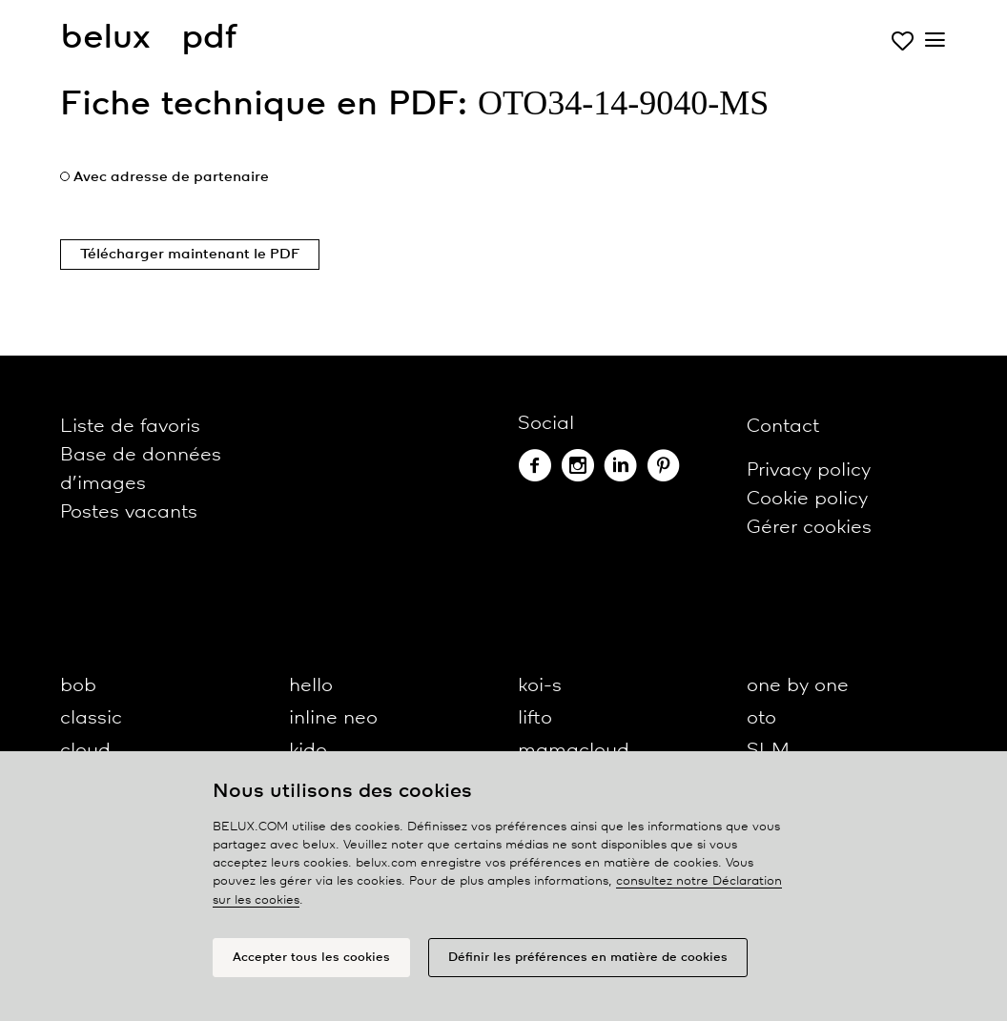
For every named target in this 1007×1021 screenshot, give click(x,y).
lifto (535, 718)
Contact (783, 427)
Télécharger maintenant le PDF (189, 254)
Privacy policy (809, 470)
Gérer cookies (809, 528)
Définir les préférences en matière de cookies (588, 957)
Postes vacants (128, 512)
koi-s (540, 686)
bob (78, 686)
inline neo (333, 718)
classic (91, 718)
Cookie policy (807, 499)
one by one (798, 686)
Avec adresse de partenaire (171, 177)
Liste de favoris (130, 427)
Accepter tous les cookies (311, 957)
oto (761, 718)
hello (311, 686)
